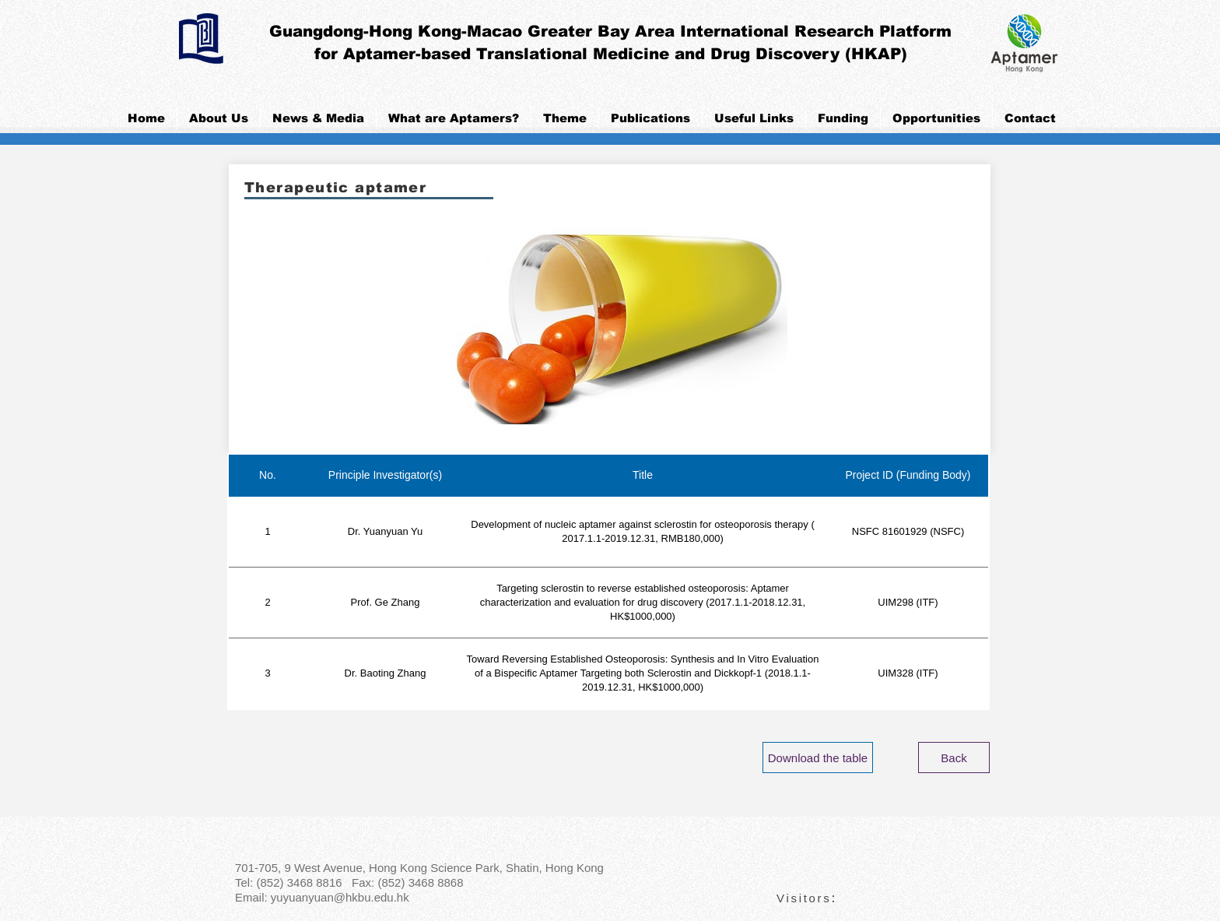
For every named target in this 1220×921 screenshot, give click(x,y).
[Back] (954, 757)
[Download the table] (817, 757)
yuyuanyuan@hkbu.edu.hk (340, 897)
